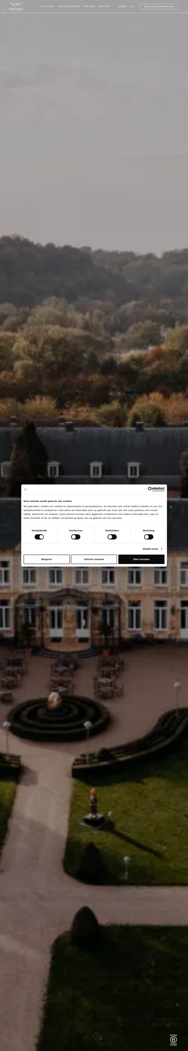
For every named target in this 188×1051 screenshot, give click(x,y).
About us (104, 6)
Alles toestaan (141, 559)
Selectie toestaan (94, 559)
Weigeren (46, 559)
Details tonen (150, 548)
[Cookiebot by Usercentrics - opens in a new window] (150, 489)
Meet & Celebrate (69, 6)
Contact (122, 6)
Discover (89, 6)
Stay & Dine (47, 6)
